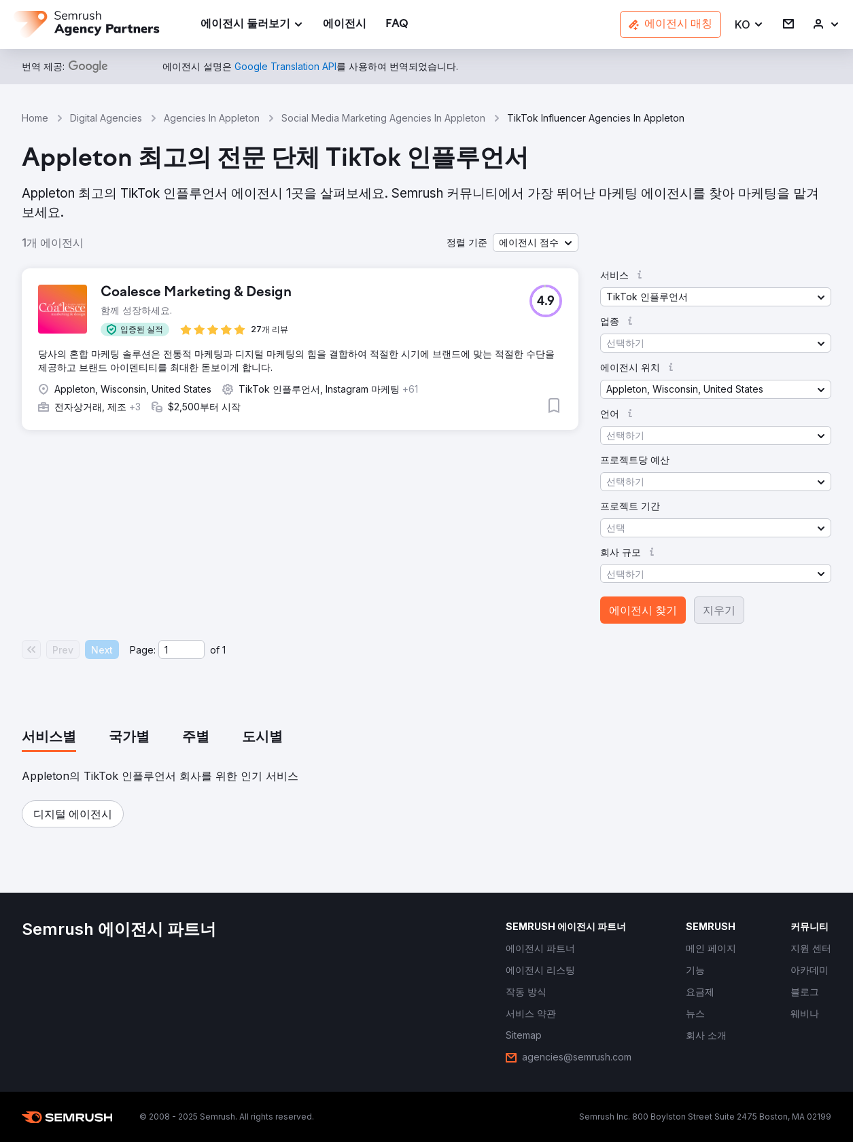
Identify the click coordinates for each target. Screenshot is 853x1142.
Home (35, 118)
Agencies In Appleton (212, 118)
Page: (143, 650)
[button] (749, 25)
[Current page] (181, 649)
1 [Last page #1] (224, 650)
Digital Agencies (106, 118)
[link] (344, 24)
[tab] (49, 737)
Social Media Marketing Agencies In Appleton (383, 118)
